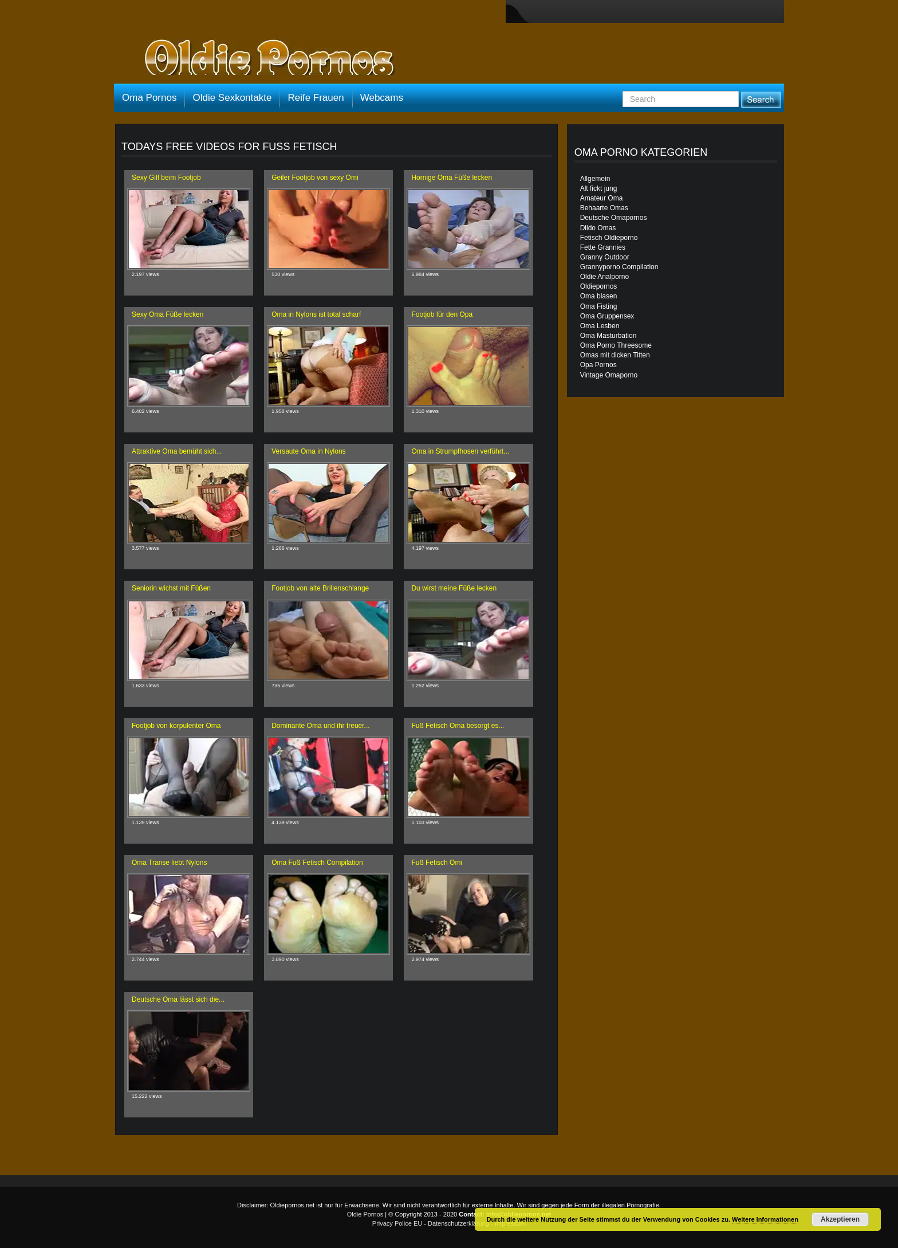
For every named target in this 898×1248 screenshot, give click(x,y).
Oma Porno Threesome (616, 345)
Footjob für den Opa (441, 314)
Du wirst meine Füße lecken (454, 588)
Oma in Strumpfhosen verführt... (460, 451)
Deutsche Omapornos (613, 218)
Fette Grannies (602, 247)
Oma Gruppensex (607, 316)
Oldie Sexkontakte (231, 97)
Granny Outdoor (604, 257)
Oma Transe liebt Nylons (169, 863)
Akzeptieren (840, 1219)
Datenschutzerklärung (458, 1223)
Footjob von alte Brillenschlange (320, 588)
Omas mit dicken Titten (615, 355)
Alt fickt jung (598, 188)
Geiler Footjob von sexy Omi (314, 178)
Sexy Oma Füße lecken (167, 314)
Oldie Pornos (365, 1214)
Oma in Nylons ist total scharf (316, 314)
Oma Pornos (149, 97)
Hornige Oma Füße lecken (451, 178)
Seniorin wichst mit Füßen (171, 588)
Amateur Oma (601, 198)
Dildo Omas (598, 228)
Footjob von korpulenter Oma (176, 726)
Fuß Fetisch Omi (436, 863)
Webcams (381, 97)
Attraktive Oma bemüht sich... (177, 451)
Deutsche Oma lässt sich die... (178, 999)
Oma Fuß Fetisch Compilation (317, 863)
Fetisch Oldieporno (609, 238)
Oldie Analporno (604, 277)
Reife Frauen (315, 97)
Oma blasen (598, 296)
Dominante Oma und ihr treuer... (320, 726)
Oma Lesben (600, 326)
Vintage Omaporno (609, 375)
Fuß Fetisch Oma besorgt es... (457, 726)
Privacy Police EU (397, 1223)
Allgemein (595, 179)
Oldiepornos (598, 286)
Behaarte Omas (604, 208)
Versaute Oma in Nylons (308, 451)
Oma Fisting (598, 306)
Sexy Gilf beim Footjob (166, 178)
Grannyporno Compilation (619, 267)
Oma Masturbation (608, 336)
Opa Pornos (598, 365)
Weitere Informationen (765, 1219)
